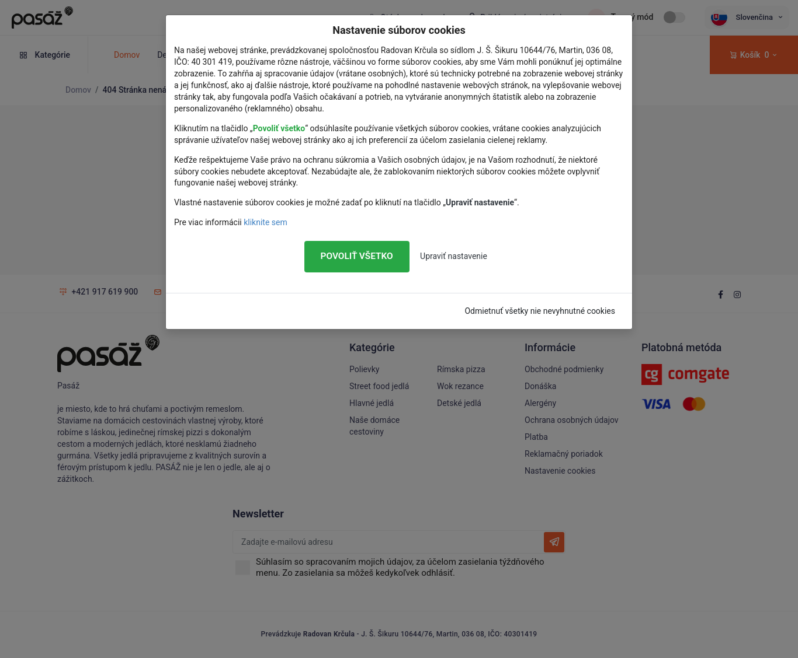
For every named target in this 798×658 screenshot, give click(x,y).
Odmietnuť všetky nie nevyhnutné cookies (539, 311)
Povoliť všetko (357, 256)
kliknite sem (265, 222)
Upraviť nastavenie (453, 256)
